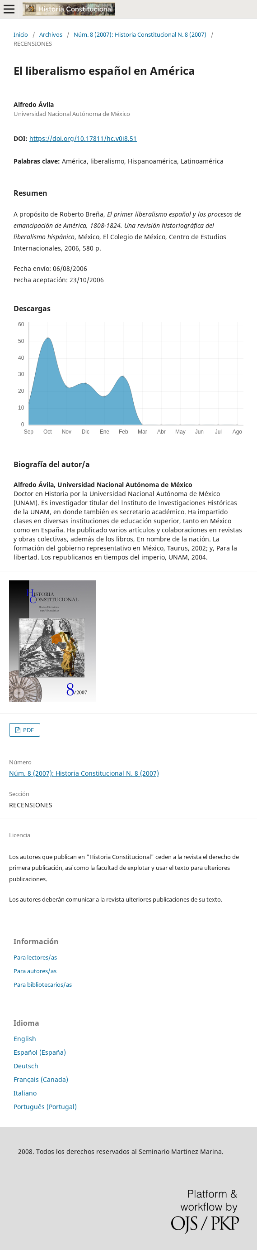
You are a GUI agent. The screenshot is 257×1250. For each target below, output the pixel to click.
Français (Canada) (41, 1079)
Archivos (50, 34)
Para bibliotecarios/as (43, 984)
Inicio (21, 34)
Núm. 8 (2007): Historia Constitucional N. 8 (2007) (140, 34)
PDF (28, 730)
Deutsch (26, 1066)
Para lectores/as (35, 957)
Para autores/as (35, 971)
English (25, 1038)
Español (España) (40, 1052)
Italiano (25, 1093)
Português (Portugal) (45, 1106)
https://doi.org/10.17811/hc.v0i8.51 (83, 138)
